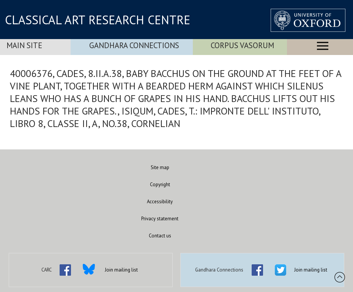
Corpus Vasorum (242, 45)
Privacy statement (159, 218)
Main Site (24, 45)
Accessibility (160, 201)
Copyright (160, 184)
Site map (160, 167)
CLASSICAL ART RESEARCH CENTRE (97, 20)
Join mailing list (121, 270)
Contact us (160, 235)
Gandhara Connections (134, 45)
